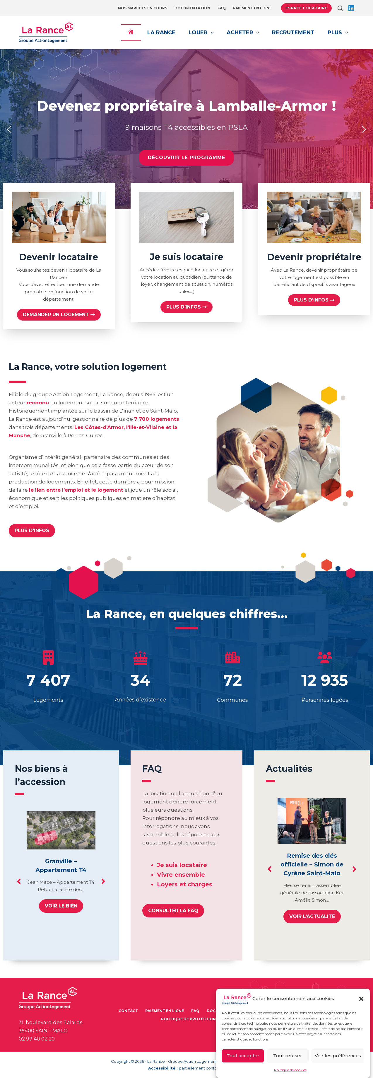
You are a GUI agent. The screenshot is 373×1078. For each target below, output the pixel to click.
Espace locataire (306, 8)
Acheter (244, 32)
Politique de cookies (290, 1070)
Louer (202, 32)
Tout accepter (243, 1055)
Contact (128, 1011)
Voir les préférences (338, 1055)
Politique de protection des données (202, 1019)
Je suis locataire (182, 864)
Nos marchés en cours (142, 8)
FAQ (222, 8)
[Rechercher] (340, 8)
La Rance (161, 32)
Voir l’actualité (312, 916)
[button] (361, 999)
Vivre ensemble (181, 874)
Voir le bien (61, 906)
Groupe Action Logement (192, 1061)
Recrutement (293, 32)
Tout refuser (287, 1055)
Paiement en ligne (252, 8)
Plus (339, 32)
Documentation (192, 8)
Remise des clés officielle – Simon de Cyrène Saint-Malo (311, 864)
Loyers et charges (184, 884)
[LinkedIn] (351, 8)
